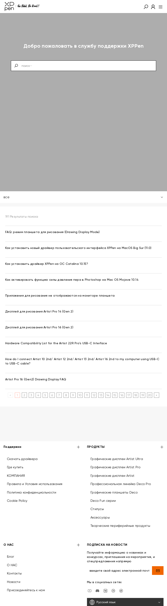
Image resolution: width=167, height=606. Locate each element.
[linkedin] (113, 590)
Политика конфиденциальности (31, 492)
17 (128, 395)
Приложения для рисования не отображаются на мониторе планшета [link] (60, 295)
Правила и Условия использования (35, 484)
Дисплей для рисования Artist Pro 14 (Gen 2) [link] (39, 311)
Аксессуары (100, 517)
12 (94, 395)
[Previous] (10, 395)
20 (150, 395)
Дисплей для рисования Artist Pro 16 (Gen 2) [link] (39, 327)
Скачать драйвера (22, 459)
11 (87, 395)
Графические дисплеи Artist (112, 476)
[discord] (97, 590)
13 (101, 395)
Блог (10, 557)
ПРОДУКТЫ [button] (125, 447)
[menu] (159, 6)
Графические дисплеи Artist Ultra (116, 459)
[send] (158, 570)
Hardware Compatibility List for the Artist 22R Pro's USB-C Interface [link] (56, 343)
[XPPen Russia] (121, 590)
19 (142, 395)
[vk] (105, 590)
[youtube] (89, 590)
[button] (146, 6)
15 (114, 395)
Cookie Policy (17, 501)
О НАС (12, 565)
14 (107, 395)
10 (80, 395)
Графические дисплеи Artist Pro (115, 467)
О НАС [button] (41, 545)
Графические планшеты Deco (114, 492)
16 (121, 395)
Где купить (15, 467)
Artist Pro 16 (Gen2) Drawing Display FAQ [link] (35, 379)
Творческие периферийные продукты (120, 526)
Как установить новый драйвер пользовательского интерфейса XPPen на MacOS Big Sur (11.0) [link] (78, 248)
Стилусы (97, 509)
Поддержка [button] (41, 447)
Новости (13, 582)
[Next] (156, 395)
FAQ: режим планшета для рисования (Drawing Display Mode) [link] (52, 232)
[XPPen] (22, 6)
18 (135, 395)
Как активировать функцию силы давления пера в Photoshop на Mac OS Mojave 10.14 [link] (72, 279)
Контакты (14, 573)
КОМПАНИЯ (16, 476)
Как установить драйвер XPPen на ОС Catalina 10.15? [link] (46, 263)
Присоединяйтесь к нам (26, 590)
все (83, 197)
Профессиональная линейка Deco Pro (120, 484)
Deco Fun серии (103, 501)
